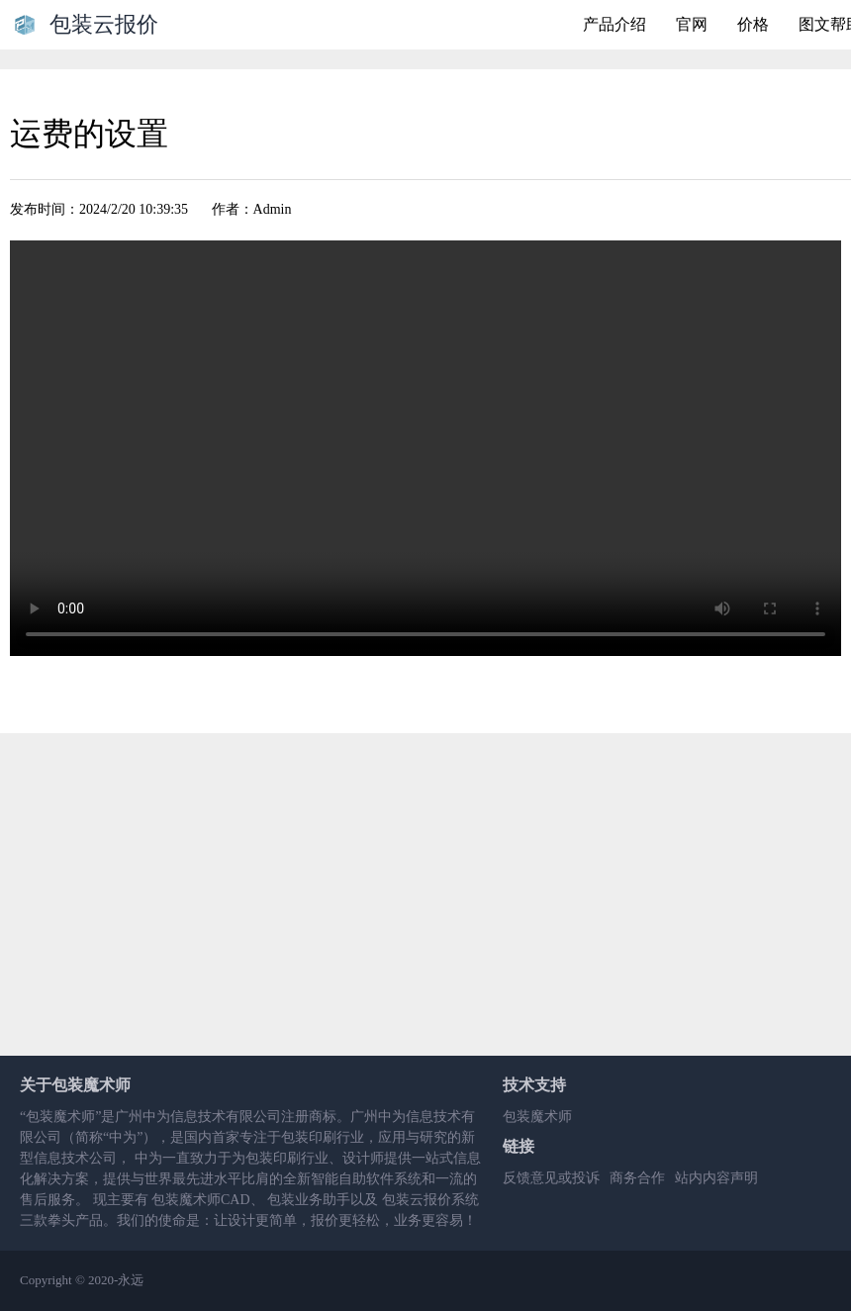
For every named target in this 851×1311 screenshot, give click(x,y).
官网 (692, 24)
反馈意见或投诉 (551, 1178)
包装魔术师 (537, 1116)
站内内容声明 (716, 1178)
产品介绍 (614, 24)
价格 (753, 24)
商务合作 (637, 1178)
